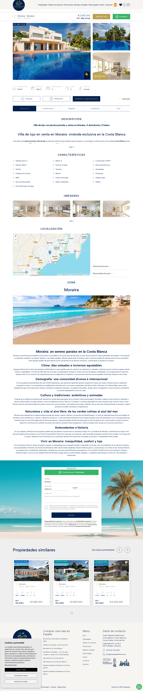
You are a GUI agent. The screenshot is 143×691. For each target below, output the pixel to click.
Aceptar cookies (21, 670)
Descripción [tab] (24, 109)
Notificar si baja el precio (86, 99)
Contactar (108, 6)
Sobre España (93, 6)
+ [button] (15, 236)
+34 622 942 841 (113, 650)
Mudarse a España (80, 6)
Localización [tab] (95, 109)
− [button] (15, 239)
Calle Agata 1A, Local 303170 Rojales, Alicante (112, 645)
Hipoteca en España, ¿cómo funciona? (55, 645)
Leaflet (60, 274)
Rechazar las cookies (21, 681)
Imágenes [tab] (71, 109)
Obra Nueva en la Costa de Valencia (54, 662)
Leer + (71, 147)
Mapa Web (62, 687)
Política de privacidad (60, 507)
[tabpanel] (31, 582)
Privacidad (45, 687)
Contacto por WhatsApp (71, 472)
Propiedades (42, 6)
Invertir (101, 6)
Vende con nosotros (55, 6)
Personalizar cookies (21, 676)
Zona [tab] (118, 109)
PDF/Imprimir (56, 98)
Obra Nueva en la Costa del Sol (53, 658)
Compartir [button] (26, 98)
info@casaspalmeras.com (116, 654)
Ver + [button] (71, 221)
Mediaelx (126, 687)
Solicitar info (101, 16)
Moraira (16, 369)
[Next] (127, 550)
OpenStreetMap (73, 274)
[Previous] (119, 550)
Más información (11, 666)
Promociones (68, 6)
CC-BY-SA (86, 274)
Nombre (47, 479)
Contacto (121, 16)
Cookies (53, 687)
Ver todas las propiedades (103, 550)
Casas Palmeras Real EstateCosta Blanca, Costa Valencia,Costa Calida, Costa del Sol (114, 637)
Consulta (48, 493)
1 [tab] (71, 613)
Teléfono (48, 486)
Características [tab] (48, 109)
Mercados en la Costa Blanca (52, 648)
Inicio (84, 635)
